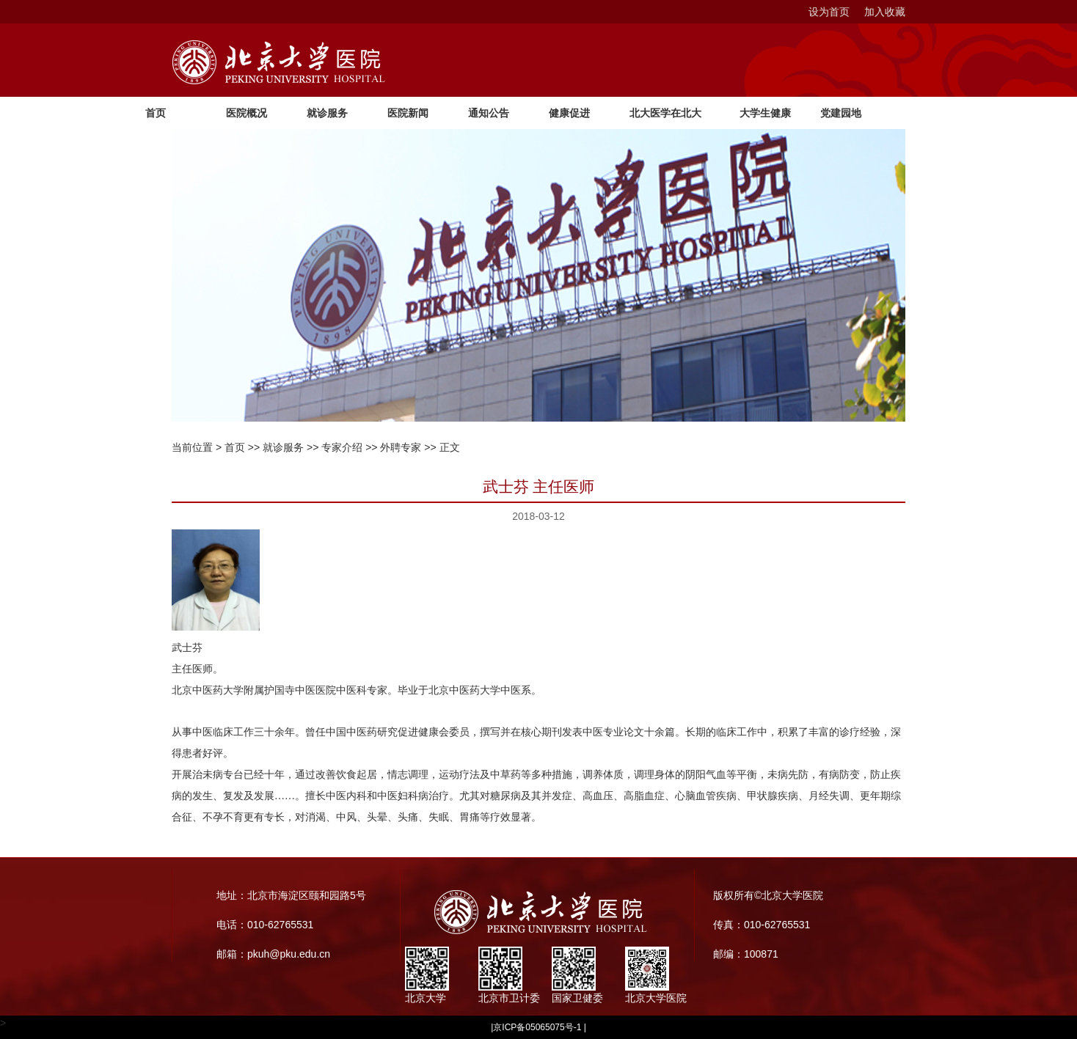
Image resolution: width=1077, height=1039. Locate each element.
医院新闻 (407, 113)
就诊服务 (327, 113)
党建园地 (840, 113)
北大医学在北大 (665, 113)
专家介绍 (341, 447)
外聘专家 (400, 447)
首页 (155, 113)
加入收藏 (884, 12)
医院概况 (246, 113)
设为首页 (829, 12)
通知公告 (488, 113)
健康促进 (569, 113)
